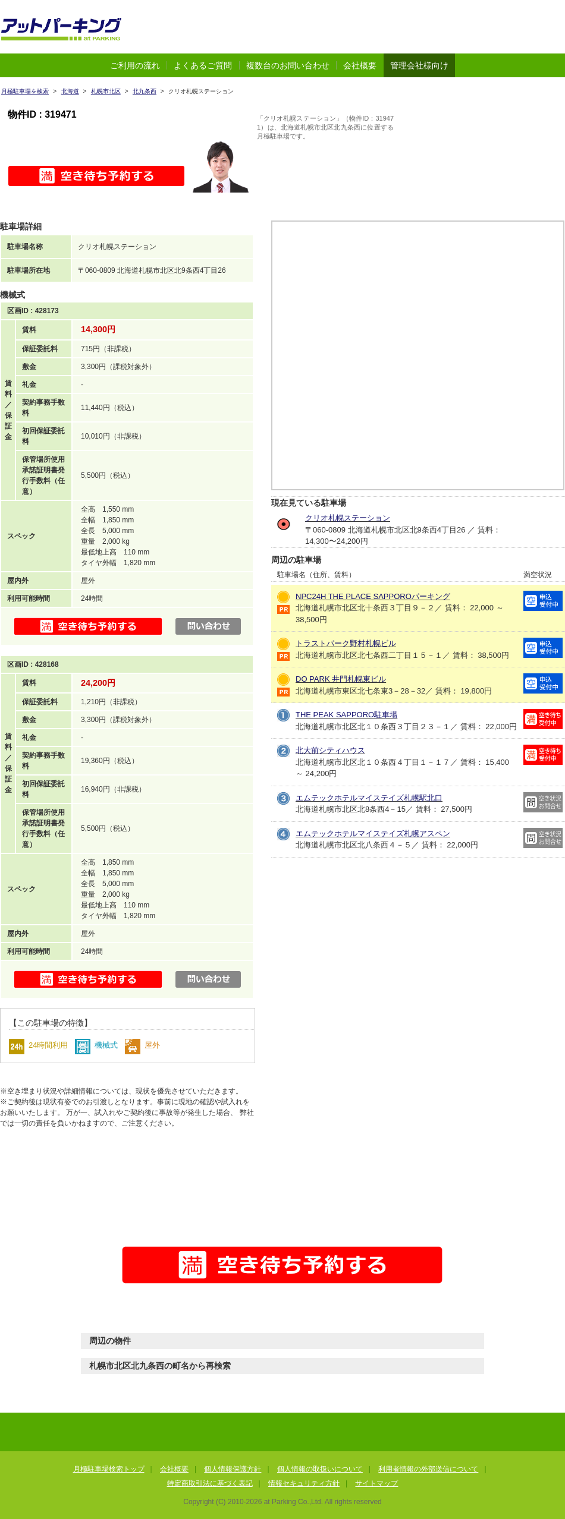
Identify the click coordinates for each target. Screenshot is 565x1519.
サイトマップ (376, 1483)
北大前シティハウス (330, 750)
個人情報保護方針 (232, 1469)
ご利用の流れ (135, 65)
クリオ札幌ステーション (347, 517)
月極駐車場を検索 (25, 91)
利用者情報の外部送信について (428, 1469)
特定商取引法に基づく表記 (210, 1483)
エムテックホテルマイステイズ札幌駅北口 (369, 797)
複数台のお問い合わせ (287, 65)
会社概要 (359, 65)
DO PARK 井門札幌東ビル (341, 679)
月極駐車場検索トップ (109, 1469)
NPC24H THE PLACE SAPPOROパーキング (373, 596)
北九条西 (144, 91)
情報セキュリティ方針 (304, 1483)
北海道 (70, 91)
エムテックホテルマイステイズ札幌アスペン (373, 833)
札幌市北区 (106, 91)
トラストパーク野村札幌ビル (346, 643)
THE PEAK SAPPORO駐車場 (346, 714)
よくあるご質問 (203, 65)
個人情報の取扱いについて (320, 1469)
